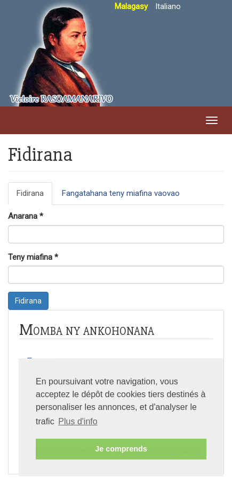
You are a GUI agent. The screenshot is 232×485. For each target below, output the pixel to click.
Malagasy (131, 6)
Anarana (25, 216)
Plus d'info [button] (77, 421)
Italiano (168, 6)
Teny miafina (33, 257)
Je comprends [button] (121, 449)
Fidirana (34, 196)
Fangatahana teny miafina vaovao (121, 193)
